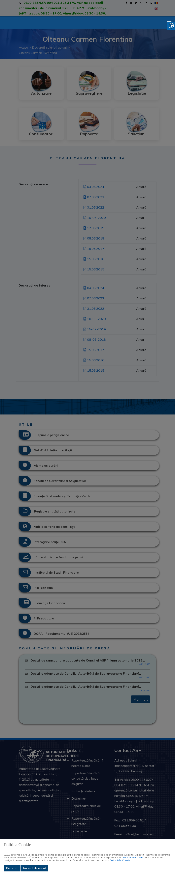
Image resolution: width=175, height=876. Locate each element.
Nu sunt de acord (34, 868)
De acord (12, 868)
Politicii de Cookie (133, 857)
